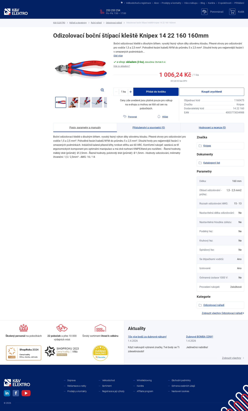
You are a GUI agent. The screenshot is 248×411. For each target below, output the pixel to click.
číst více (118, 55)
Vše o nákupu (191, 3)
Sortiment (107, 386)
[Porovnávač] (212, 12)
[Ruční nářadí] (96, 22)
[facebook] (16, 393)
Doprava (71, 380)
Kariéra (211, 3)
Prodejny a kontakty (171, 3)
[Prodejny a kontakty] (62, 332)
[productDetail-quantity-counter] (123, 91)
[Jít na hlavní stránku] (122, 2)
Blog (203, 3)
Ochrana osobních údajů (183, 386)
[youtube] (26, 393)
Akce (156, 3)
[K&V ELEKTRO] (16, 12)
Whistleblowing (144, 380)
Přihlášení (238, 3)
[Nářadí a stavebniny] (78, 22)
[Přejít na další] (105, 102)
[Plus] (130, 92)
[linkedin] (7, 393)
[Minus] (116, 92)
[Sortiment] (100, 331)
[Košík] (236, 12)
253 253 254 (113, 10)
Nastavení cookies (180, 391)
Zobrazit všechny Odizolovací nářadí (223, 313)
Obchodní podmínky (181, 380)
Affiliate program (145, 391)
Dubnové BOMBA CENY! (199, 336)
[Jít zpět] (57, 102)
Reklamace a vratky (76, 386)
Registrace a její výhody (113, 391)
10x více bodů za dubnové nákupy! (147, 336)
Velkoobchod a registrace (138, 3)
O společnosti (224, 3)
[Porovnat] (130, 116)
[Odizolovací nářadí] (114, 22)
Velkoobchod (108, 380)
